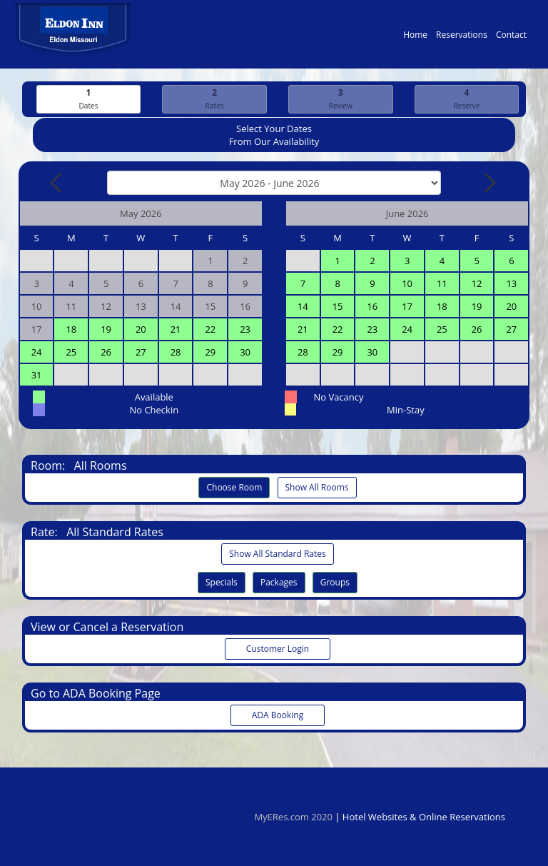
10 (407, 284)
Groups (335, 583)
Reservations (461, 38)
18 (71, 329)
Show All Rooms (317, 488)
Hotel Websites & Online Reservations (423, 816)
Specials (222, 583)
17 (407, 307)
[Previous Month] (57, 183)
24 (36, 352)
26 (106, 352)
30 (245, 352)
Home (415, 38)
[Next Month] (489, 183)
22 (210, 329)
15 (338, 307)
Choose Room (234, 488)
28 (176, 352)
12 (477, 284)
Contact (511, 38)
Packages (279, 583)
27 (141, 352)
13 (511, 284)
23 (245, 329)
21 (176, 329)
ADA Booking (277, 716)
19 (106, 329)
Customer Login (278, 649)
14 (303, 307)
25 (71, 352)
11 (442, 284)
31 (36, 375)
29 (210, 352)
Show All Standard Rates (277, 554)
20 (141, 329)
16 (372, 307)
